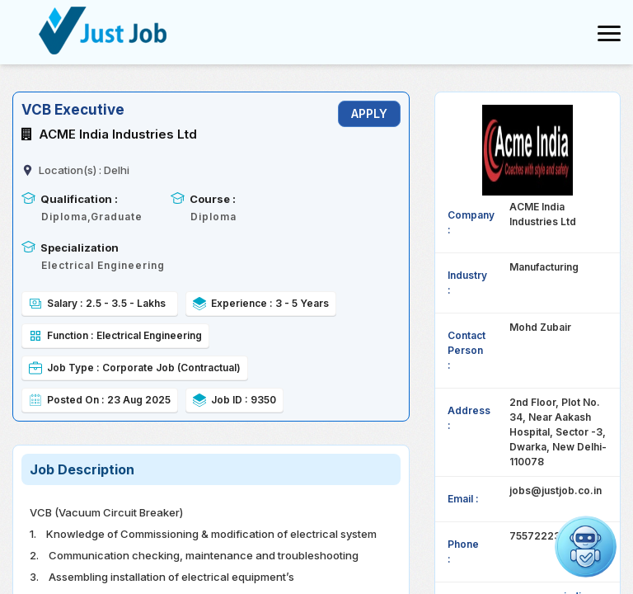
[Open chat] (586, 547)
